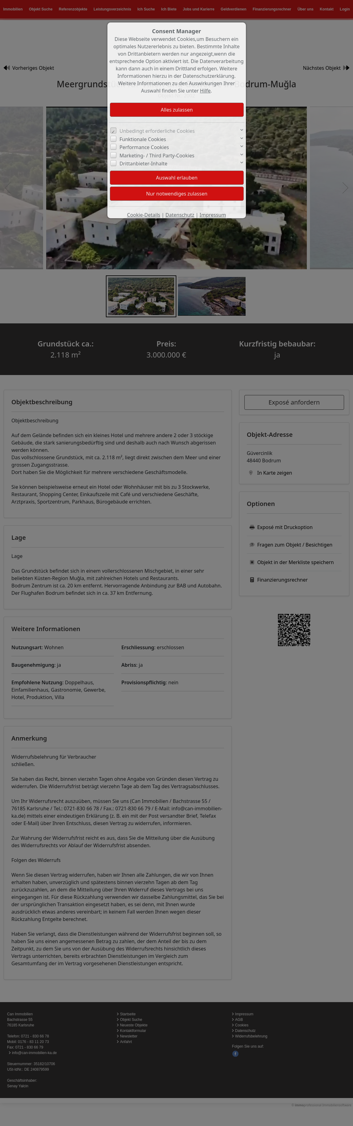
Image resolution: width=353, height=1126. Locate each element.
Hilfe (205, 90)
